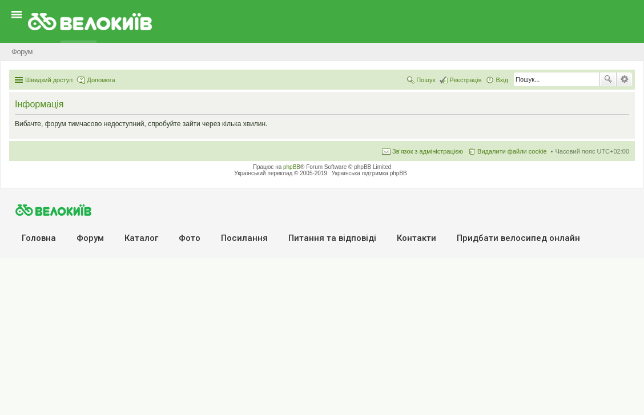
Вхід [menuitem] (502, 79)
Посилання (244, 238)
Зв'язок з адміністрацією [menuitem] (427, 151)
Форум (90, 238)
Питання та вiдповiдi (332, 238)
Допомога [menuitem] (101, 79)
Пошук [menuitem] (425, 79)
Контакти (416, 238)
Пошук (608, 79)
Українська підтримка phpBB (369, 173)
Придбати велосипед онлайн (518, 238)
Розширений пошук (624, 79)
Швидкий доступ (49, 79)
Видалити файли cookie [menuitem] (512, 151)
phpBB (291, 167)
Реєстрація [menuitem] (465, 79)
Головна (39, 238)
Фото (189, 238)
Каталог (141, 238)
